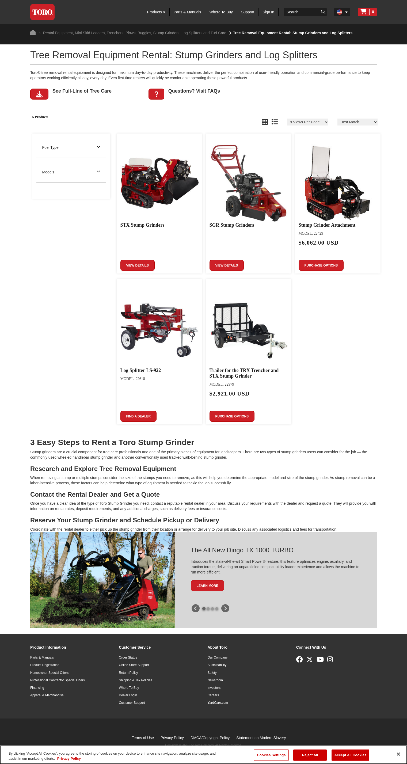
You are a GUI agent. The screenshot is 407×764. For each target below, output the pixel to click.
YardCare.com (218, 703)
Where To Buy (221, 12)
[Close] (398, 754)
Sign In (268, 12)
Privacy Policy (172, 738)
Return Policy (128, 673)
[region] (203, 755)
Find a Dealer (138, 416)
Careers (213, 695)
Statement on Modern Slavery (261, 738)
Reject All (310, 755)
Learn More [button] (207, 586)
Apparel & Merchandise (47, 695)
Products (156, 12)
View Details (137, 265)
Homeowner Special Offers (49, 673)
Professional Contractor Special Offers (57, 680)
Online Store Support (134, 665)
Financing (37, 688)
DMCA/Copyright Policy (210, 738)
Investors (214, 688)
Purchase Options (321, 265)
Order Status (128, 657)
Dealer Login (128, 695)
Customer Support (132, 703)
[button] (39, 94)
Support (247, 12)
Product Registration (44, 665)
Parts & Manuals (187, 12)
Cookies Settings (271, 755)
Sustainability (217, 665)
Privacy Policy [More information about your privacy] (69, 759)
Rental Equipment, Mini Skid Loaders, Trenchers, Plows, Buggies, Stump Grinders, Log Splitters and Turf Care (132, 33)
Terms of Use (143, 738)
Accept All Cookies (350, 755)
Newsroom (215, 680)
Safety (212, 673)
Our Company (218, 657)
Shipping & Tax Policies (135, 680)
